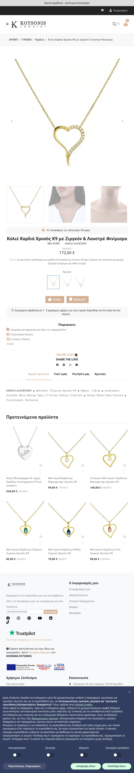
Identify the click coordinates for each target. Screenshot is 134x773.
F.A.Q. (10, 344)
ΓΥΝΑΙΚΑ (26, 39)
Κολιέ (13, 259)
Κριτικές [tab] (100, 374)
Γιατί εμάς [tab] (60, 374)
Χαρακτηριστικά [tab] (38, 374)
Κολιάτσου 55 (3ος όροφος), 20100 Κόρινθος (98, 684)
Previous (11, 121)
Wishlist (73, 607)
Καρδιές (39, 39)
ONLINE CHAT (67, 354)
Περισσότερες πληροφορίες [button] (24, 766)
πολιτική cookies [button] (83, 704)
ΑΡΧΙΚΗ (13, 39)
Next (122, 121)
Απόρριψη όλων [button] (85, 766)
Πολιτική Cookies (42, 639)
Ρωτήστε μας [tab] (81, 374)
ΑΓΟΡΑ (54, 299)
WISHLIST (77, 299)
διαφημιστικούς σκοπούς (45, 718)
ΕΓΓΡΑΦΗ (50, 612)
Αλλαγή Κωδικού (78, 595)
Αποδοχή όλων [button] (117, 766)
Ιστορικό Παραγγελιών (81, 601)
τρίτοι (62, 708)
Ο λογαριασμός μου (79, 589)
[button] (129, 692)
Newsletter (75, 613)
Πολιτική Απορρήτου (17, 639)
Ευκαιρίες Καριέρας (40, 652)
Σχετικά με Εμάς (15, 684)
